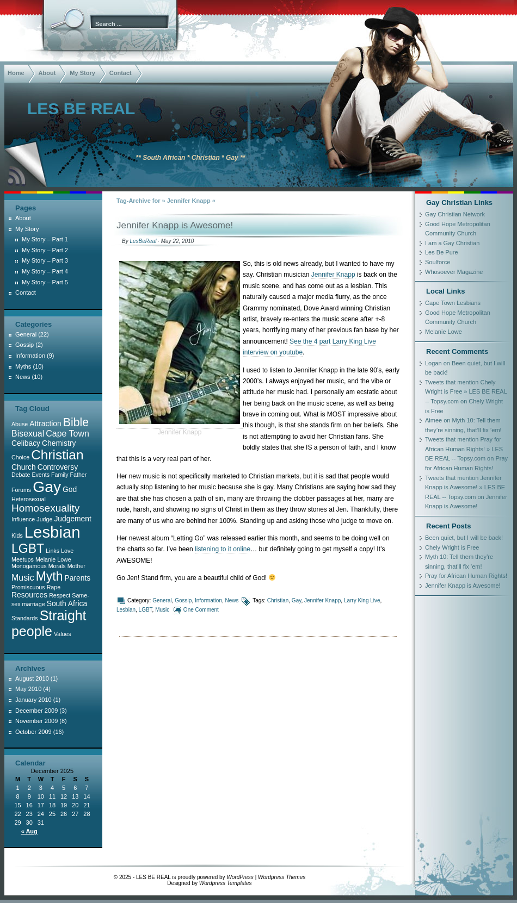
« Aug (29, 831)
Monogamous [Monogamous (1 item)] (29, 566)
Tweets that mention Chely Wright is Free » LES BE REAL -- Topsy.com (466, 391)
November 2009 (36, 721)
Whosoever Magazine (454, 272)
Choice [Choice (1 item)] (20, 457)
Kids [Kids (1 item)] (17, 535)
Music (162, 610)
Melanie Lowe (443, 331)
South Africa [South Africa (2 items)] (67, 603)
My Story (82, 73)
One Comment (201, 610)
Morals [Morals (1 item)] (57, 566)
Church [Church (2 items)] (23, 467)
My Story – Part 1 (45, 239)
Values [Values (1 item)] (62, 634)
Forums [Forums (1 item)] (21, 490)
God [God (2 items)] (70, 489)
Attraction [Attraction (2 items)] (45, 423)
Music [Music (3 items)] (22, 577)
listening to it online (222, 549)
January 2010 (33, 699)
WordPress (239, 877)
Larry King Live (362, 600)
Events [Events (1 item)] (41, 474)
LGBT (145, 610)
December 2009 (36, 710)
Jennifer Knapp (333, 274)
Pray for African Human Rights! (466, 575)
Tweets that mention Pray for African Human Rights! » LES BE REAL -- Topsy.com (464, 449)
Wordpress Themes (281, 877)
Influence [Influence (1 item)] (23, 519)
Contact (120, 73)
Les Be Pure (441, 252)
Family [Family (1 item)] (59, 474)
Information (208, 600)
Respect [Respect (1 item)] (59, 595)
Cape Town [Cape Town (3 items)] (67, 433)
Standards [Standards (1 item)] (24, 618)
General (162, 600)
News (232, 600)
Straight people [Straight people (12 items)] (49, 623)
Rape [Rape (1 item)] (53, 587)
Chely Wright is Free (452, 547)
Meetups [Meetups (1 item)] (22, 559)
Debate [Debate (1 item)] (20, 474)
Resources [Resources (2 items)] (29, 594)
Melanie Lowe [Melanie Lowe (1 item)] (53, 559)
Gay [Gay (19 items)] (47, 486)
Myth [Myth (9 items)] (49, 576)
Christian (277, 600)
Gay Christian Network (455, 214)
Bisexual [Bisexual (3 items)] (27, 433)
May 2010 (28, 689)
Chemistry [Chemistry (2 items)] (59, 443)
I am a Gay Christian (452, 243)
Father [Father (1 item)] (78, 474)
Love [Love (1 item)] (67, 550)
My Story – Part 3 (45, 260)
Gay (296, 600)
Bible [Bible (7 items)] (76, 422)
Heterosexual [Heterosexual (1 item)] (28, 499)
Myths (23, 366)
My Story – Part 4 (45, 271)
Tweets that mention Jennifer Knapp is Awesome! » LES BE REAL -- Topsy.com (465, 487)
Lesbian (126, 610)
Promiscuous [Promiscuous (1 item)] (28, 587)
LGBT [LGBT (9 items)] (27, 548)
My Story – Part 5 (45, 282)
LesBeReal (143, 241)
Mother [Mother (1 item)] (76, 566)
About (47, 73)
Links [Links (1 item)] (52, 550)
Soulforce (437, 262)
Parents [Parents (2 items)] (78, 578)
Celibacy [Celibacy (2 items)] (25, 443)
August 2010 (32, 678)
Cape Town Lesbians (453, 303)
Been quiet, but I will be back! (464, 537)
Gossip (183, 600)
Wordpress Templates (225, 883)
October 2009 (33, 731)
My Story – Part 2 (45, 250)
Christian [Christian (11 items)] (57, 454)
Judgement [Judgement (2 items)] (72, 518)
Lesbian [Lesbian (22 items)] (52, 532)
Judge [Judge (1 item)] (44, 519)
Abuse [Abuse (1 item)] (19, 424)
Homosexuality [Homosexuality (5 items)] (45, 508)
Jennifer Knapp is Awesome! (174, 225)
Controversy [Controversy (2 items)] (58, 467)
